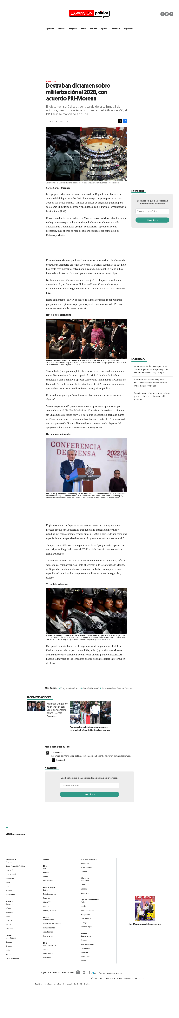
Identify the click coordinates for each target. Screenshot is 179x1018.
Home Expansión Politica (15, 866)
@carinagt (66, 188)
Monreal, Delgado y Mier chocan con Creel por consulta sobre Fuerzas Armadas (77, 710)
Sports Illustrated (90, 899)
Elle (45, 866)
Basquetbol (85, 915)
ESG (7, 887)
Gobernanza (48, 954)
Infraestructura (49, 928)
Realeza (9, 942)
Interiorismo (48, 936)
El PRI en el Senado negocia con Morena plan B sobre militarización (76, 360)
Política (9, 901)
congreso (73, 28)
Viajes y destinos (87, 944)
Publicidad (38, 984)
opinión (104, 28)
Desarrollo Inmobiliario (52, 924)
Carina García (57, 752)
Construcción (48, 920)
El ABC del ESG (86, 868)
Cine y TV (46, 902)
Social (45, 949)
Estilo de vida (48, 881)
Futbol (83, 902)
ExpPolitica (78, 972)
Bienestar (84, 952)
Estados (9, 920)
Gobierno (9, 904)
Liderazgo (85, 885)
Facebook (171, 14)
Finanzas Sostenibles (89, 859)
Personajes (85, 948)
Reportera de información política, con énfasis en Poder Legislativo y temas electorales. (91, 756)
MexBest (85, 933)
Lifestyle (84, 923)
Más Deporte (86, 919)
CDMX (83, 28)
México (8, 908)
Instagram (167, 14)
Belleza (8, 954)
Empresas (9, 862)
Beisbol (84, 906)
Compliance (48, 984)
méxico (61, 28)
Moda (8, 950)
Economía (9, 870)
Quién (8, 935)
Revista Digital (86, 927)
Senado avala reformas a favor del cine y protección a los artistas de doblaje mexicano (152, 396)
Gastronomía (86, 936)
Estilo (45, 890)
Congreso (51, 81)
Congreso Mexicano (70, 688)
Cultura (46, 859)
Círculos (9, 946)
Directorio (87, 984)
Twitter (162, 14)
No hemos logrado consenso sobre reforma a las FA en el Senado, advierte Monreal (83, 635)
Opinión (8, 925)
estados (93, 28)
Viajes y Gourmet (12, 958)
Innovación (85, 864)
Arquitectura (48, 932)
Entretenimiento (49, 894)
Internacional (11, 874)
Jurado (83, 961)
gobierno (50, 28)
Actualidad (85, 881)
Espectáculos (11, 938)
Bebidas (84, 940)
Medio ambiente (49, 945)
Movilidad (47, 958)
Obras (8, 883)
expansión (128, 28)
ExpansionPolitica (89, 972)
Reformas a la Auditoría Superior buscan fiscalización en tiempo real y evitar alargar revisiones (150, 382)
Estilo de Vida (86, 956)
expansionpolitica (84, 972)
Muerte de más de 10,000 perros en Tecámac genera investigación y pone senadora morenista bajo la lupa (151, 369)
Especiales (85, 893)
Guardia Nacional (90, 688)
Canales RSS (78, 984)
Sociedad (116, 28)
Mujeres (9, 891)
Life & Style (49, 887)
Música (46, 906)
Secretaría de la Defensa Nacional (117, 688)
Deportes (46, 898)
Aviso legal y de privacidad (63, 984)
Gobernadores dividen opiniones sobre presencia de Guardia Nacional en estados (110, 729)
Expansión (11, 859)
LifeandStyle (10, 895)
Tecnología (10, 878)
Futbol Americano (87, 910)
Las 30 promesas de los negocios (145, 924)
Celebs (46, 877)
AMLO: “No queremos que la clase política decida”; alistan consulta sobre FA (80, 493)
